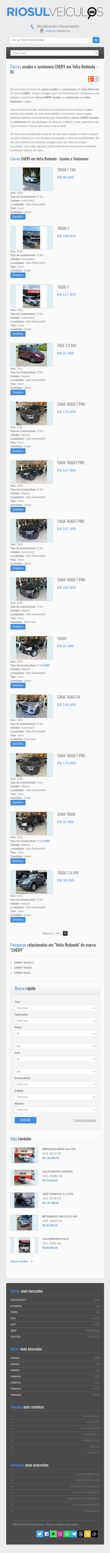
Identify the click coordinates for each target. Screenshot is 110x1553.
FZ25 (97, 1376)
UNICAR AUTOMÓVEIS (86, 1492)
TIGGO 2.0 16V (68, 872)
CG (98, 1370)
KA (98, 1312)
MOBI (96, 1324)
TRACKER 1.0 (91, 1434)
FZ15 (97, 1388)
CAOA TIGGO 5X (68, 697)
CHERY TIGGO (23, 967)
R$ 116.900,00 (50, 1158)
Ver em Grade (96, 79)
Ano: (17, 1052)
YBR (97, 1382)
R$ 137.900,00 (50, 1203)
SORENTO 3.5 (91, 1440)
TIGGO (61, 638)
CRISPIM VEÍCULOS (87, 1480)
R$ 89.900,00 (50, 1247)
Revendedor (70, 26)
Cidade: (19, 1090)
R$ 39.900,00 (50, 1180)
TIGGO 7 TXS (66, 169)
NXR (97, 1358)
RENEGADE (92, 1330)
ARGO (96, 1318)
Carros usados (19, 1261)
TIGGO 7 (63, 228)
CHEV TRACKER (90, 1428)
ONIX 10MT (93, 1422)
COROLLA (93, 1336)
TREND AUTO (91, 1511)
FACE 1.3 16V (66, 345)
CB (98, 1364)
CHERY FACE (22, 972)
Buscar (25, 1120)
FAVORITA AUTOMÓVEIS (85, 1486)
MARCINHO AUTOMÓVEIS (84, 1498)
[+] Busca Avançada (84, 1120)
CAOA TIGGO (66, 814)
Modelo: (19, 1103)
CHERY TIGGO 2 (24, 962)
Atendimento (47, 26)
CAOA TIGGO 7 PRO (71, 404)
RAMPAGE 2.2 (91, 1416)
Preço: (19, 1027)
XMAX (96, 1394)
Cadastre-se (63, 30)
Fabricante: (22, 1014)
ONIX (96, 1300)
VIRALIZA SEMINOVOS (86, 1504)
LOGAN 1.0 (93, 1453)
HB (98, 1306)
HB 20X (95, 1446)
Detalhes (18, 216)
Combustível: (23, 1078)
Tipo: (18, 1001)
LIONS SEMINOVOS (88, 1474)
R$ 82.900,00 (50, 1225)
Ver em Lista (91, 79)
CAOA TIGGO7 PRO (70, 462)
